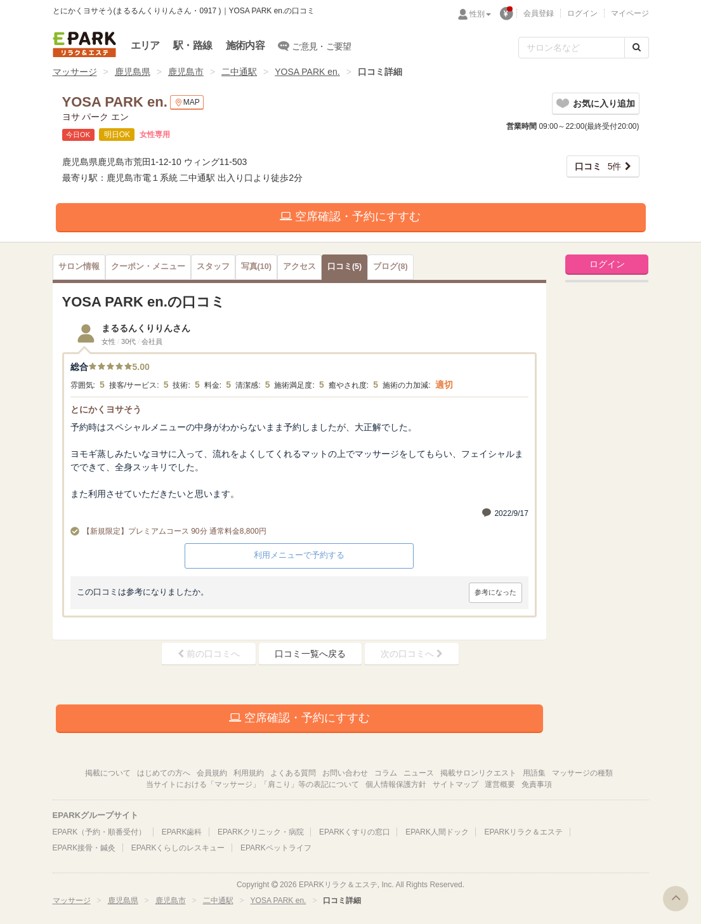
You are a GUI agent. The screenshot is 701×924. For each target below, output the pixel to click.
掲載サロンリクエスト (478, 773)
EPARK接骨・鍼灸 (84, 847)
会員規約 (212, 773)
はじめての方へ (163, 773)
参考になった (495, 592)
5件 (598, 166)
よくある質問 (293, 773)
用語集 (534, 773)
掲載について (108, 773)
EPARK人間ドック (437, 832)
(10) (256, 266)
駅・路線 (192, 45)
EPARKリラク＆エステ (84, 44)
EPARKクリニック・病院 (261, 832)
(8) (390, 266)
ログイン (582, 13)
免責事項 (536, 784)
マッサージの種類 (582, 773)
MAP (187, 102)
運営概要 (500, 784)
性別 (480, 14)
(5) (344, 266)
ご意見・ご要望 (314, 45)
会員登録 (538, 13)
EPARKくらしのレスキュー (178, 847)
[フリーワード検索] (571, 47)
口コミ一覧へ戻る (310, 654)
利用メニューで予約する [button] (299, 555)
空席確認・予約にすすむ (350, 216)
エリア (145, 45)
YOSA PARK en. (307, 72)
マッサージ (75, 72)
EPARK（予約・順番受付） (100, 832)
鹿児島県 (132, 72)
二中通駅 (239, 72)
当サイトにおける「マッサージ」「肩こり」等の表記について (252, 784)
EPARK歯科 (182, 832)
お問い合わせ (345, 773)
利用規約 (248, 773)
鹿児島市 (186, 72)
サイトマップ (455, 784)
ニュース (418, 773)
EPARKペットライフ (275, 847)
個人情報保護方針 (395, 784)
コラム (385, 773)
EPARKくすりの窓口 (354, 832)
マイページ (630, 13)
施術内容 (245, 45)
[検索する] (636, 47)
